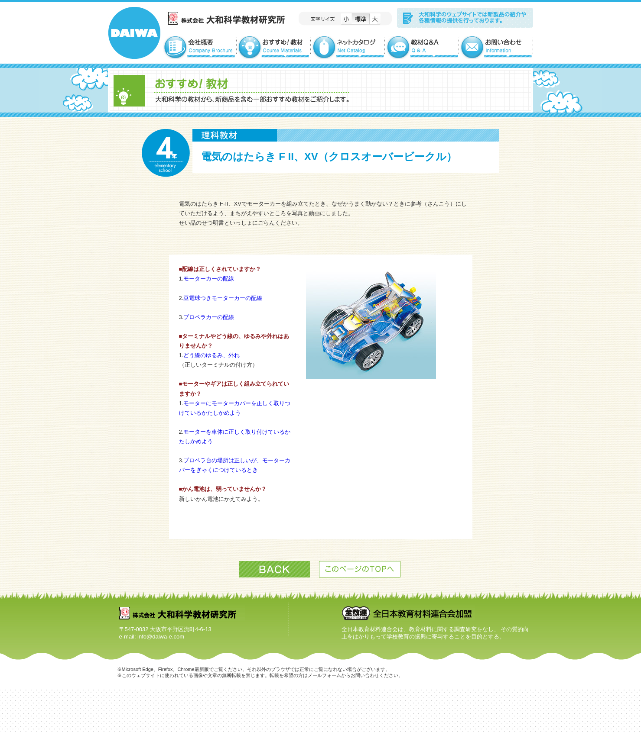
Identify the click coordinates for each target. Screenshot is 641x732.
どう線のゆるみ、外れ (211, 355)
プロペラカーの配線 (208, 317)
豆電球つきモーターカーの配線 (222, 298)
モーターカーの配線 (208, 278)
